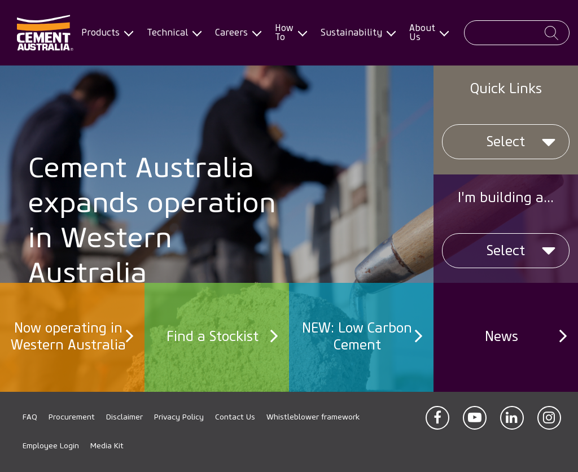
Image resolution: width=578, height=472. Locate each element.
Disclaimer (124, 417)
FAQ (30, 417)
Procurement (72, 417)
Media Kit (107, 446)
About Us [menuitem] (427, 33)
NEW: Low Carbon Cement (357, 335)
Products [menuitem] (105, 32)
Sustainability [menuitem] (356, 32)
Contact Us (235, 417)
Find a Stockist (213, 335)
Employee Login (51, 446)
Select (506, 141)
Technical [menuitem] (172, 32)
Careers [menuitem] (236, 32)
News (501, 335)
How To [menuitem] (288, 33)
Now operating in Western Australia (68, 335)
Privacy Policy (179, 417)
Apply (551, 33)
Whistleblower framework (313, 417)
